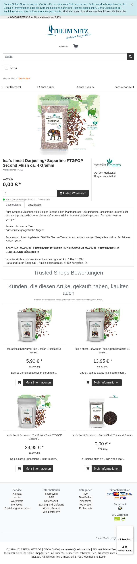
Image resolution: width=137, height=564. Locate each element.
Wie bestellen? (51, 511)
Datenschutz (51, 501)
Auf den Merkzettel (105, 172)
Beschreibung (14, 204)
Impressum (51, 493)
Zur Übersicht (12, 87)
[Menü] (131, 528)
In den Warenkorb (72, 193)
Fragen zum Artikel (105, 176)
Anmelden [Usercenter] (63, 46)
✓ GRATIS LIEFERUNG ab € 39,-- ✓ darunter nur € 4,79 (34, 17)
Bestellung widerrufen (17, 508)
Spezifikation (35, 204)
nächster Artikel (124, 87)
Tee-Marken (85, 497)
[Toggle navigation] (6, 68)
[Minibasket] (75, 46)
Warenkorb (17, 501)
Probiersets (85, 508)
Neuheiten (85, 501)
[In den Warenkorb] (19, 382)
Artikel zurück (45, 87)
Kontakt (17, 493)
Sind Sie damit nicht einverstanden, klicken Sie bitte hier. (94, 11)
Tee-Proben (85, 504)
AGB (51, 497)
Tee (86, 493)
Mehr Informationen (38, 382)
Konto (17, 497)
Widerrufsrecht (51, 508)
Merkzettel (17, 504)
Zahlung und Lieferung (51, 504)
